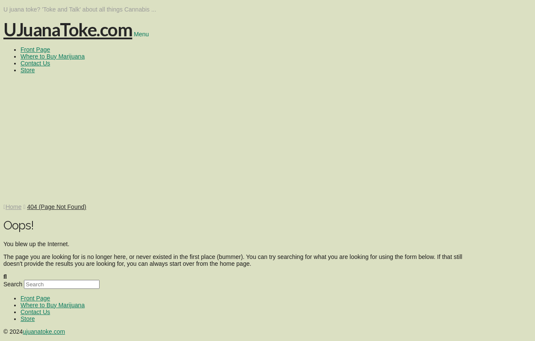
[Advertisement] (267, 139)
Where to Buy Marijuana (53, 305)
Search (12, 284)
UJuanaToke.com (67, 29)
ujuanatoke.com (44, 331)
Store (28, 318)
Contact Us (35, 312)
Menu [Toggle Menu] (141, 34)
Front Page (35, 298)
